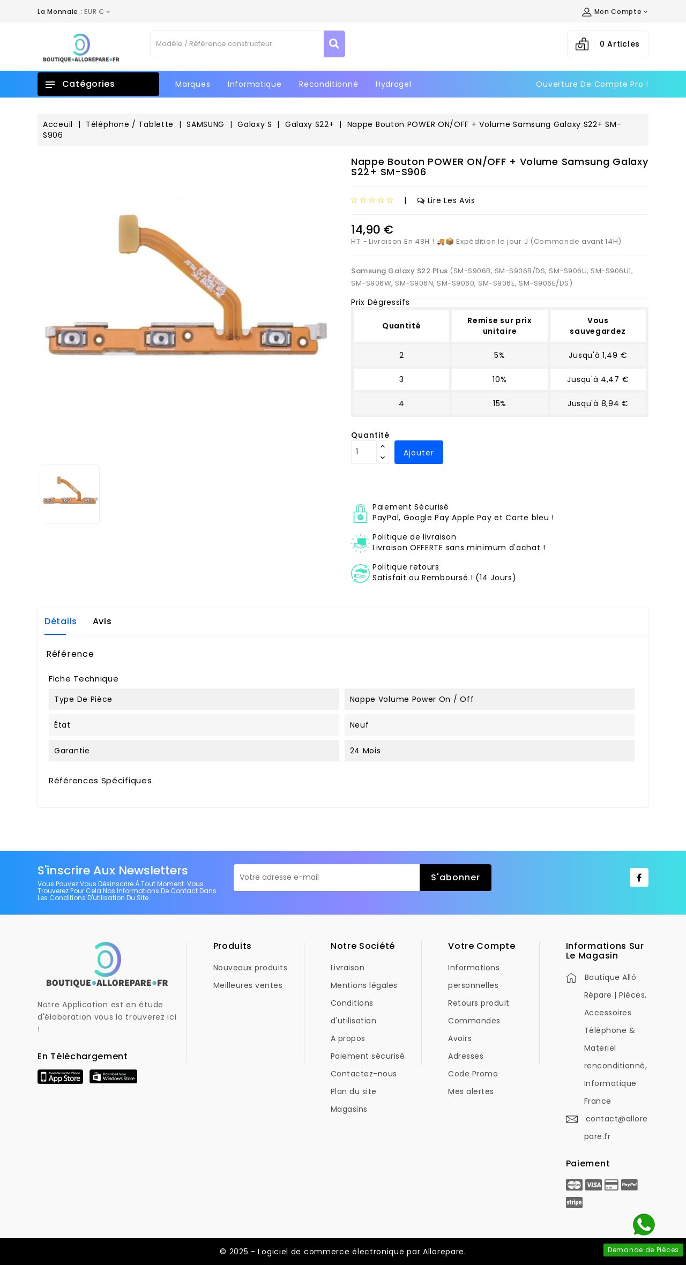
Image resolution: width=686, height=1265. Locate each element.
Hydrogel (394, 84)
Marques (192, 84)
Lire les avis (446, 200)
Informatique (254, 84)
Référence (70, 654)
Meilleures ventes (248, 985)
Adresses (465, 1056)
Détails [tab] (60, 621)
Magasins (349, 1109)
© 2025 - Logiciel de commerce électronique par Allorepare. (343, 1251)
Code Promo (473, 1073)
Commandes (474, 1020)
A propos (348, 1038)
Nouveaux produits (250, 967)
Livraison (348, 967)
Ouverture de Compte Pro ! (592, 84)
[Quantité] (364, 452)
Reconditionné (328, 84)
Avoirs (460, 1038)
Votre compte (481, 946)
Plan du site (354, 1091)
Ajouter (419, 452)
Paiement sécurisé (368, 1056)
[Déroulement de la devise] (74, 11)
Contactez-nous (364, 1073)
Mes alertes (471, 1091)
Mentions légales (364, 985)
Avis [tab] (102, 621)
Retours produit (479, 1003)
